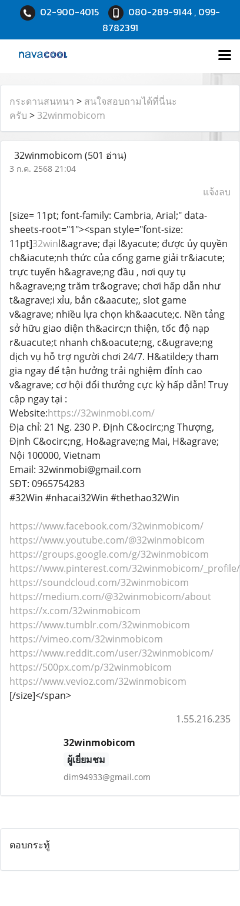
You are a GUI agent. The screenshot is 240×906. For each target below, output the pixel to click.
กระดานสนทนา (41, 101)
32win (45, 243)
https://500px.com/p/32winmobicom (90, 667)
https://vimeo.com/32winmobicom (86, 638)
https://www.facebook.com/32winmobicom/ (106, 525)
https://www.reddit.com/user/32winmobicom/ (111, 653)
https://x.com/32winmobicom (75, 610)
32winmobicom (71, 115)
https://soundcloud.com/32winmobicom (99, 582)
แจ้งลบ (217, 191)
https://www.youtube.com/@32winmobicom (107, 540)
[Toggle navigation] (225, 56)
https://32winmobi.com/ (101, 413)
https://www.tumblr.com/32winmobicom (99, 624)
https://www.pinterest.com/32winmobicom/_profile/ (124, 568)
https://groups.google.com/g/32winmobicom (109, 554)
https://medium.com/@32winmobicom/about (110, 596)
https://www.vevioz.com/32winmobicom (97, 681)
